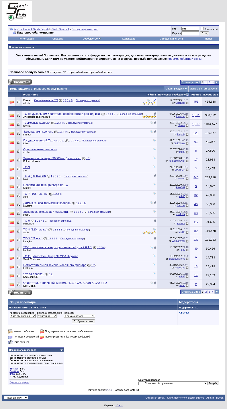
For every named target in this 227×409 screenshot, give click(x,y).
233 (196, 239)
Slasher (181, 205)
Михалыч (28, 223)
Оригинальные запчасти (40, 149)
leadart (27, 250)
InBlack (27, 134)
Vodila (181, 232)
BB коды (14, 368)
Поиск (208, 38)
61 (196, 141)
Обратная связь (155, 397)
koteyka (27, 241)
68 (196, 213)
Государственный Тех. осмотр (43, 140)
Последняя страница (88, 100)
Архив (210, 397)
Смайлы (14, 371)
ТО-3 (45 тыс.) (33, 238)
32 (196, 195)
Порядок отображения (49, 313)
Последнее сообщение (172, 94)
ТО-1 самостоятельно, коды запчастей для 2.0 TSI (57, 247)
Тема (26, 94)
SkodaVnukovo (31, 259)
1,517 (196, 124)
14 (196, 275)
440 (196, 177)
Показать (69, 313)
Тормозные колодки (36, 122)
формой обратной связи (185, 58)
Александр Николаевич (36, 116)
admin (26, 103)
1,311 (196, 115)
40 (196, 204)
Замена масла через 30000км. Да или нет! (52, 158)
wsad (182, 285)
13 (196, 266)
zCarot (119, 405)
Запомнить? (209, 29)
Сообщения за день (172, 38)
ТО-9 (26, 167)
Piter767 (180, 187)
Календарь (128, 38)
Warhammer (178, 241)
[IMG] (13, 374)
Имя (174, 28)
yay (25, 170)
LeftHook (28, 268)
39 (196, 248)
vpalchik (180, 214)
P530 (182, 249)
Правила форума (19, 382)
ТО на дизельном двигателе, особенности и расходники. (62, 113)
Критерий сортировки (22, 313)
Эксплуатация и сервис (85, 29)
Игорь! (27, 214)
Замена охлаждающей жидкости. (46, 211)
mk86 (182, 152)
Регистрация (26, 38)
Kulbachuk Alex (31, 161)
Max (25, 179)
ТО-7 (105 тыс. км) (35, 193)
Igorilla (26, 125)
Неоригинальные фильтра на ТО (45, 185)
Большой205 (30, 277)
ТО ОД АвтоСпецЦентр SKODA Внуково (50, 256)
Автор (34, 94)
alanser (181, 223)
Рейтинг (151, 94)
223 (196, 133)
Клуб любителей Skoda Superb (31, 29)
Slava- (181, 125)
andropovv (179, 143)
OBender (180, 102)
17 (196, 159)
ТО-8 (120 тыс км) (35, 229)
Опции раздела (175, 88)
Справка (58, 38)
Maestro (27, 205)
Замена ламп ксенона (38, 131)
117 (196, 222)
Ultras (26, 143)
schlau (26, 152)
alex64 (181, 178)
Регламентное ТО (46, 100)
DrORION (180, 169)
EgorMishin (29, 285)
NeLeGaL (180, 267)
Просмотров (210, 94)
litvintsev (180, 116)
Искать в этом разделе (203, 88)
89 (196, 230)
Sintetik (27, 188)
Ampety (181, 134)
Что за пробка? (33, 274)
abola (26, 232)
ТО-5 (26, 220)
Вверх (219, 397)
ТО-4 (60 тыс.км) (34, 176)
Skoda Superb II (60, 29)
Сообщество (91, 38)
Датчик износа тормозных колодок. (47, 202)
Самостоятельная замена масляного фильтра (54, 265)
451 (196, 101)
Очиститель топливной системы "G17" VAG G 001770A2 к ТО (65, 282)
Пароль (176, 33)
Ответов (196, 94)
